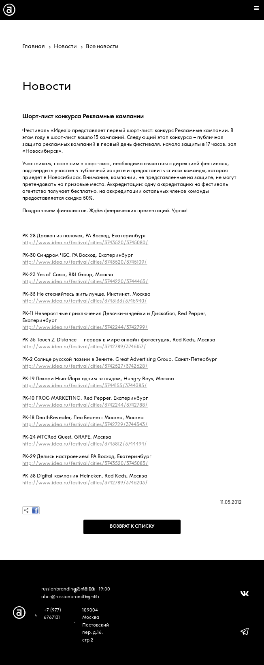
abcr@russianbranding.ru (68, 597)
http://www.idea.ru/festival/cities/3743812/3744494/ (84, 444)
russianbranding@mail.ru (68, 589)
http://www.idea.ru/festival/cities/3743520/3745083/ (85, 464)
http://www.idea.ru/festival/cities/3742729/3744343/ (85, 425)
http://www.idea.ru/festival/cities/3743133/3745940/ (84, 301)
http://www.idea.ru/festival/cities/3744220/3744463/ (85, 282)
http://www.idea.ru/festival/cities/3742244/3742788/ (85, 405)
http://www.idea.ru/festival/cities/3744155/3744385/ (84, 386)
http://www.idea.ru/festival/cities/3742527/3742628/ (85, 366)
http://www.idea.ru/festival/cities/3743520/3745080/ (85, 243)
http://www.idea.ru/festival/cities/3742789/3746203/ (85, 483)
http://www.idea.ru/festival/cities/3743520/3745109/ (84, 262)
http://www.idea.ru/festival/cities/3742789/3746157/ (84, 347)
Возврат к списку (132, 526)
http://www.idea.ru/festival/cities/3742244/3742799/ (85, 327)
